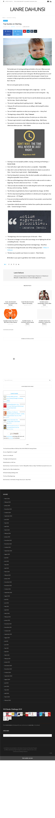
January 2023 (7, 575)
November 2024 (8, 505)
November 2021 (7, 623)
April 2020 (6, 689)
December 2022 (8, 578)
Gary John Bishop (10, 425)
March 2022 (7, 609)
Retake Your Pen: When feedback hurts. (11, 465)
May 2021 (6, 644)
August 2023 (7, 550)
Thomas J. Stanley (7, 398)
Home (4, 17)
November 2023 (8, 540)
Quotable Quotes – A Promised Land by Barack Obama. (27, 319)
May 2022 (6, 602)
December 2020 (8, 662)
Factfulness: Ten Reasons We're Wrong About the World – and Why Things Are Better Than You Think (15, 410)
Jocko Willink (10, 419)
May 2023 (6, 561)
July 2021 (6, 637)
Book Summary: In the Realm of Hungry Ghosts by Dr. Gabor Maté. (17, 476)
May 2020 (6, 686)
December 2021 (7, 620)
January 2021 (7, 658)
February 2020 (7, 696)
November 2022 (8, 582)
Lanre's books (14, 390)
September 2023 (8, 547)
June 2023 (6, 557)
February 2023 (7, 571)
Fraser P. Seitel (7, 405)
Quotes (5, 20)
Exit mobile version (27, 754)
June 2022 (6, 599)
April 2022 (6, 606)
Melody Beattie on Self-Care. (9, 458)
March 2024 (7, 526)
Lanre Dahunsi (26, 26)
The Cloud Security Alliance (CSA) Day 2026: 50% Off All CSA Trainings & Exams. (26, 1)
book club (11, 434)
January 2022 (7, 616)
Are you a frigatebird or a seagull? (10, 448)
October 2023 (7, 543)
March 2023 (7, 568)
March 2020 (7, 693)
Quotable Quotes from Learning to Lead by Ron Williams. (44, 319)
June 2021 (6, 641)
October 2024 (7, 509)
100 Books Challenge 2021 (12, 706)
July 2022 (6, 596)
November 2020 (8, 665)
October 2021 (7, 627)
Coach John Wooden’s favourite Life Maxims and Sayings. (10, 300)
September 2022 (8, 589)
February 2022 (7, 613)
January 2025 (7, 502)
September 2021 (8, 630)
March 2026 (7, 495)
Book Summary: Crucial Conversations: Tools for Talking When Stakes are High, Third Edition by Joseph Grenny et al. (27, 462)
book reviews (9, 432)
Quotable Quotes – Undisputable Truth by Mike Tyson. (44, 300)
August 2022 (7, 592)
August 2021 (7, 634)
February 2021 (7, 655)
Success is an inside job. (8, 451)
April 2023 (6, 564)
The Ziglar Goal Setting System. (10, 455)
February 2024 (7, 529)
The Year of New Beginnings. (9, 472)
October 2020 (7, 669)
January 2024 (7, 533)
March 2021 (6, 651)
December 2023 (8, 536)
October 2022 (7, 585)
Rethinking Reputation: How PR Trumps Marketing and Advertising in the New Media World (15, 402)
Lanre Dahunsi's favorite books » (45, 719)
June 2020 (6, 682)
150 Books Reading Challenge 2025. (10, 469)
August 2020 (7, 675)
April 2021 (6, 648)
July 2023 (6, 554)
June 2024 (6, 516)
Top (50, 749)
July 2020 (6, 679)
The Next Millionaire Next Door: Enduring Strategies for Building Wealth (15, 394)
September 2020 (8, 672)
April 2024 (6, 522)
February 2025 (7, 498)
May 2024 (6, 519)
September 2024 (8, 512)
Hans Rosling (7, 413)
